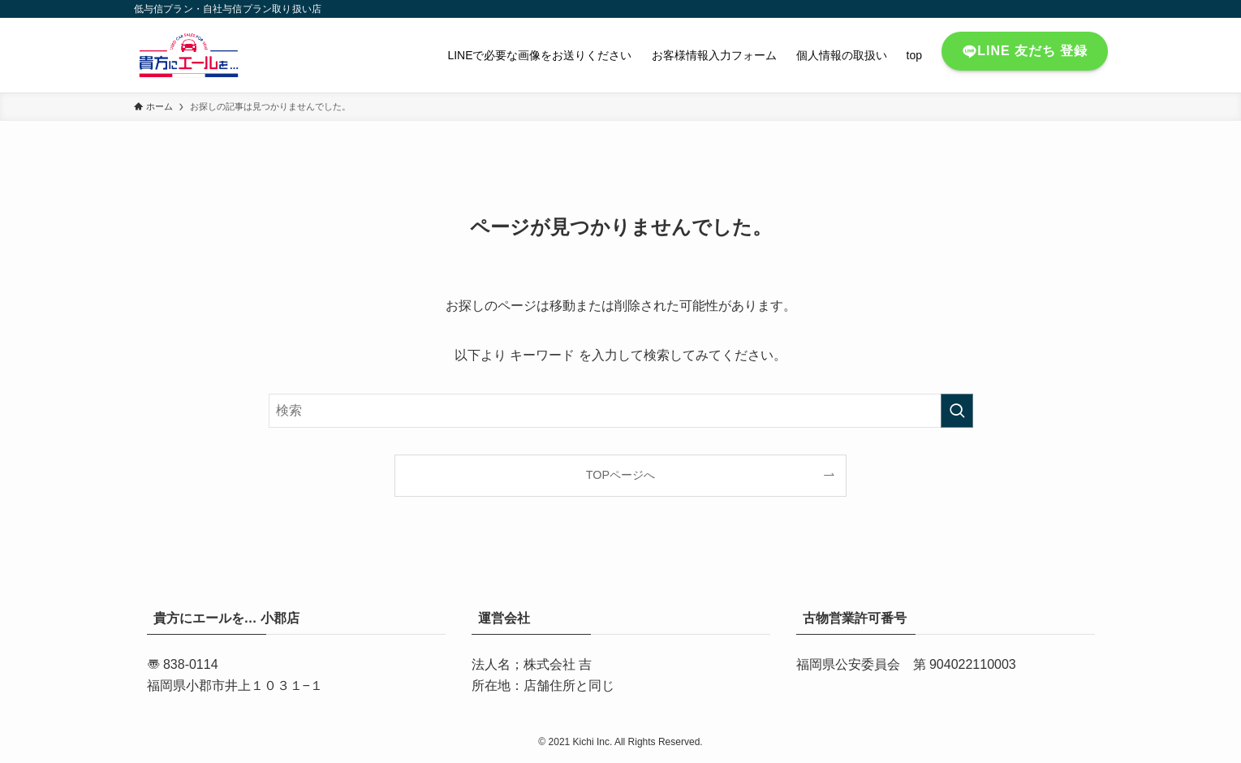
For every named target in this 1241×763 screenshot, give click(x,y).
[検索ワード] (621, 411)
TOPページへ (620, 474)
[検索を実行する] (957, 411)
